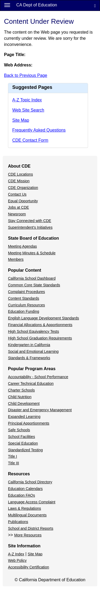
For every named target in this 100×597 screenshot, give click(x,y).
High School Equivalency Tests (33, 331)
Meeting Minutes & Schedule (31, 253)
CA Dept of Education (36, 5)
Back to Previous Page (25, 75)
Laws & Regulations (24, 508)
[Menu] (7, 4)
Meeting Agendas (22, 246)
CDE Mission (19, 181)
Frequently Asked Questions (39, 130)
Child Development (23, 403)
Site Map (20, 120)
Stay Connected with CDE (29, 221)
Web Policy (17, 560)
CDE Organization (23, 187)
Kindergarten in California (29, 345)
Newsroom (17, 214)
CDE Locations (20, 174)
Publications (18, 522)
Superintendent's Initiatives (30, 227)
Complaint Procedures (26, 292)
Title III (13, 463)
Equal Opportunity (23, 201)
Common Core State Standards (34, 285)
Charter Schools (21, 390)
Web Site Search (28, 110)
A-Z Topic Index (27, 100)
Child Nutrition (19, 397)
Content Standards (23, 298)
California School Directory (30, 482)
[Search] (95, 5)
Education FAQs (21, 495)
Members (15, 259)
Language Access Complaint (31, 502)
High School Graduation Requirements (40, 338)
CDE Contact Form (30, 140)
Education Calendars (25, 489)
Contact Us (17, 194)
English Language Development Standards (43, 318)
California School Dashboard (31, 278)
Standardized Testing (25, 450)
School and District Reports (30, 528)
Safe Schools (19, 430)
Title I (12, 456)
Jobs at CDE (18, 207)
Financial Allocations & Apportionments (40, 325)
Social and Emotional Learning (33, 351)
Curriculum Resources (26, 305)
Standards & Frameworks (29, 358)
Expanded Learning (24, 416)
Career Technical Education (31, 383)
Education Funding (23, 311)
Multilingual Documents (27, 515)
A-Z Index (16, 554)
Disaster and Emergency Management (40, 410)
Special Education (23, 443)
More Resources (28, 535)
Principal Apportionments (28, 423)
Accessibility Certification (28, 567)
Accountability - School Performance (38, 377)
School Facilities (21, 436)
